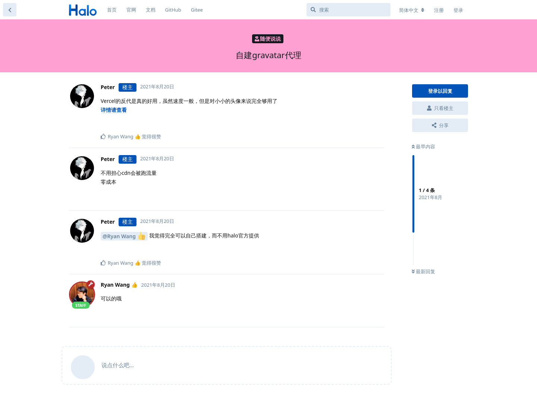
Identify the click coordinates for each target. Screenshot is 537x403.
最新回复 (423, 271)
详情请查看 (114, 109)
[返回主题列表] (9, 9)
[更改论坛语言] (411, 10)
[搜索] (348, 9)
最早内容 (423, 146)
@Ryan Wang (124, 236)
